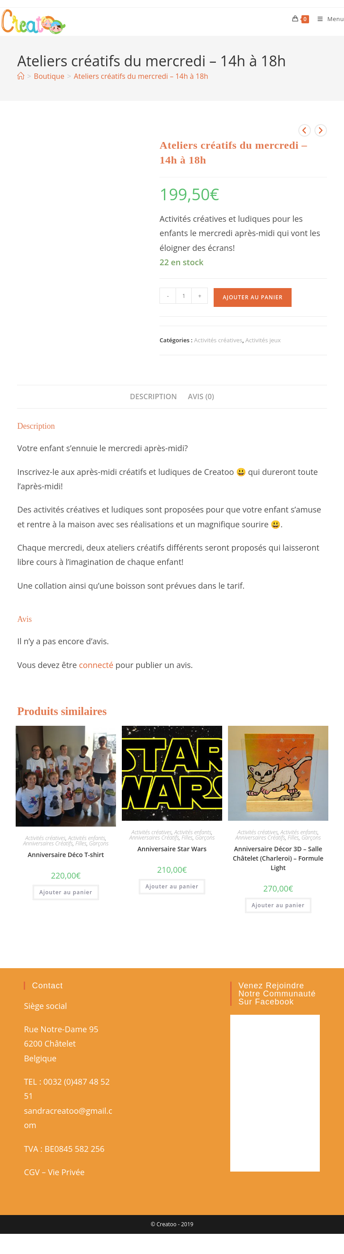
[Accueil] (20, 76)
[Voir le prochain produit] (320, 130)
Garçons (99, 843)
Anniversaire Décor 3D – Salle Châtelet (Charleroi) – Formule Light (278, 858)
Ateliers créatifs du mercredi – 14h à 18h (141, 76)
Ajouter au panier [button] (65, 892)
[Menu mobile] (327, 19)
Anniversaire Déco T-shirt (66, 854)
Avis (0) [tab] (201, 396)
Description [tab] (153, 396)
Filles (80, 843)
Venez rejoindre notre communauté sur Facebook (277, 993)
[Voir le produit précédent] (304, 130)
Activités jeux (263, 340)
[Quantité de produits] (184, 296)
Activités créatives (218, 340)
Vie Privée (66, 1172)
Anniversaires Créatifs (48, 843)
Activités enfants (86, 838)
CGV (31, 1172)
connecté (96, 664)
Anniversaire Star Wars (172, 849)
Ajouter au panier (253, 297)
